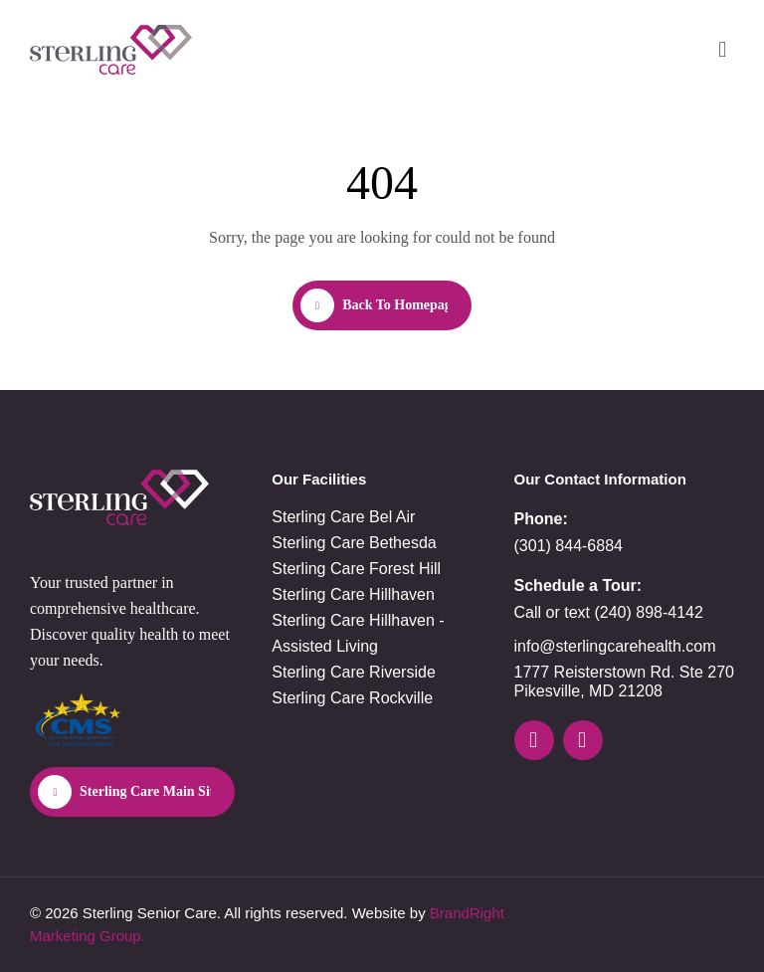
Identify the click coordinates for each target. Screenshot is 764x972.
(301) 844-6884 (568, 545)
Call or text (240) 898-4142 (608, 612)
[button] (722, 49)
